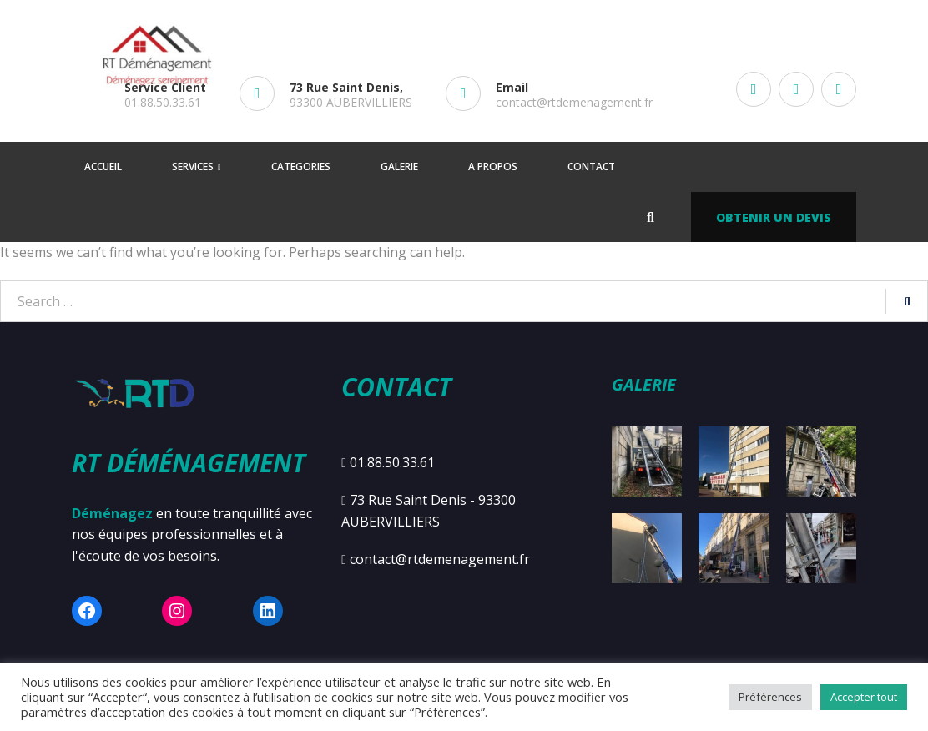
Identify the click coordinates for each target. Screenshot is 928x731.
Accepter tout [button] (863, 696)
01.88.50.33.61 (162, 102)
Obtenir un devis (773, 217)
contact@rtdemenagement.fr (574, 102)
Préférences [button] (770, 696)
